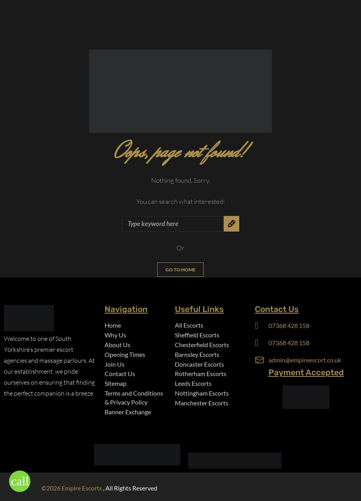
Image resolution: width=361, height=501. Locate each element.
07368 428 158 (289, 325)
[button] (19, 481)
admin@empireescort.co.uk (305, 360)
